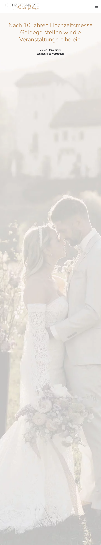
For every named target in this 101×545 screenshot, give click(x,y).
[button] (96, 6)
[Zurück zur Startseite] (21, 6)
